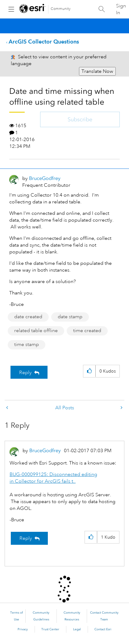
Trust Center (50, 629)
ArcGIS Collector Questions (44, 41)
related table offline (36, 330)
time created (87, 330)
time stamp (26, 344)
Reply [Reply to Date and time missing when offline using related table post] (25, 372)
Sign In (121, 9)
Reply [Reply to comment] (25, 538)
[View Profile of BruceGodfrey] (44, 178)
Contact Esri (102, 629)
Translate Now (97, 71)
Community (61, 8)
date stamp (70, 317)
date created (28, 317)
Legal (77, 629)
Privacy (23, 629)
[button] (89, 371)
